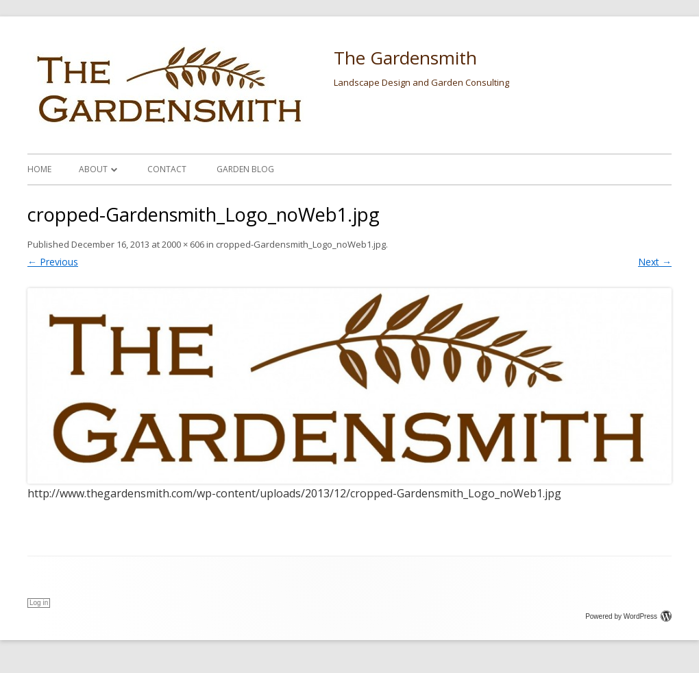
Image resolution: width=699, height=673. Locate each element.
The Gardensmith (405, 57)
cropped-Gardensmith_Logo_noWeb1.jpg (301, 244)
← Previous (52, 261)
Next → (655, 261)
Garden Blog (245, 169)
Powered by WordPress (628, 616)
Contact (166, 169)
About (93, 169)
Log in (38, 602)
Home (39, 169)
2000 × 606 (183, 244)
